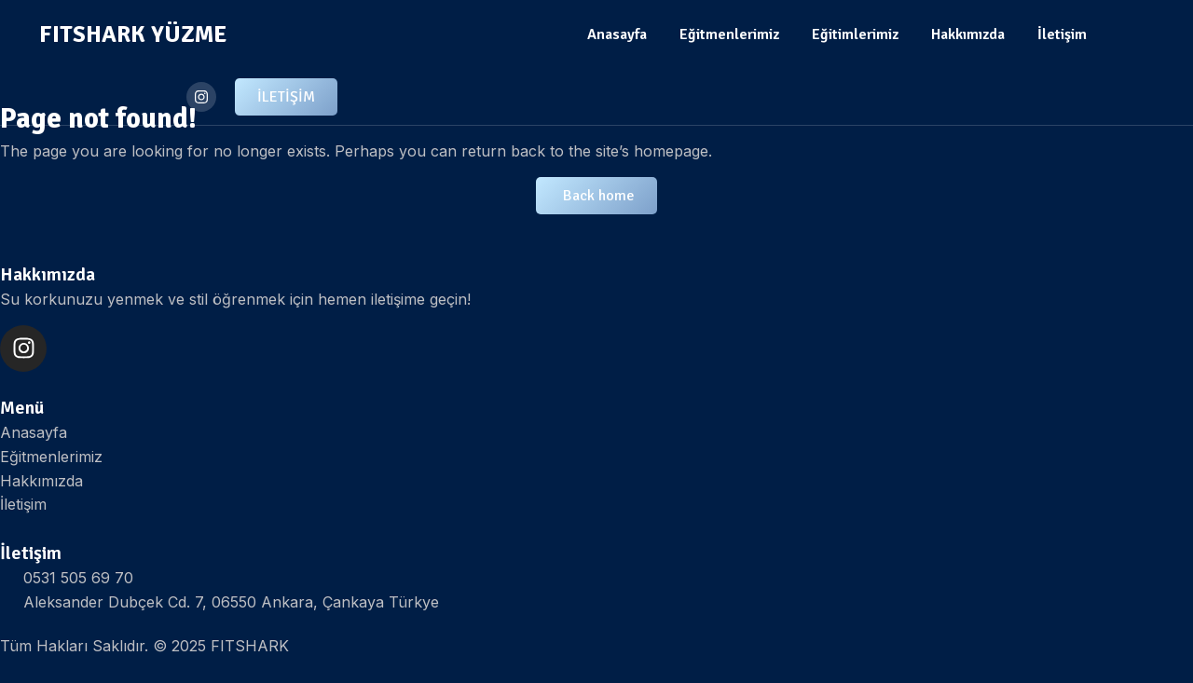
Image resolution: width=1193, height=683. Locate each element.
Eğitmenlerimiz (729, 34)
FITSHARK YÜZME (132, 34)
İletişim (1062, 34)
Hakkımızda (968, 34)
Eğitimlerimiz (855, 34)
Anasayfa (617, 34)
